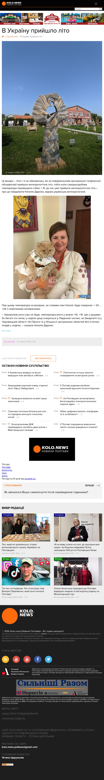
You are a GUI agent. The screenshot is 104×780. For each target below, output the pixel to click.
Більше (89, 485)
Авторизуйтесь (43, 358)
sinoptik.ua (30, 478)
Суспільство (9, 341)
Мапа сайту (10, 708)
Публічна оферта (13, 718)
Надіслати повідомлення (20, 713)
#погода (6, 330)
